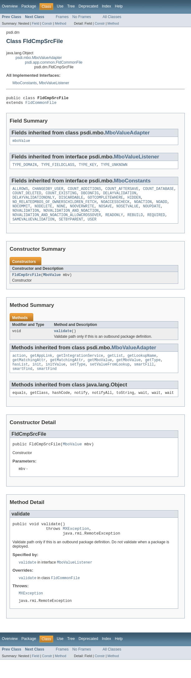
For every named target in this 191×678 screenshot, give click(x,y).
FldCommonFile (41, 104)
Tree (71, 6)
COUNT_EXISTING (61, 197)
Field (35, 23)
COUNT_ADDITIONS (84, 192)
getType (153, 370)
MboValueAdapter (127, 135)
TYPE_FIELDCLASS (57, 167)
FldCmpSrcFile (26, 283)
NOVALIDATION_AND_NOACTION (71, 217)
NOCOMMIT (21, 212)
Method (60, 23)
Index (106, 6)
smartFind (22, 380)
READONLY (114, 222)
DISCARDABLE (71, 202)
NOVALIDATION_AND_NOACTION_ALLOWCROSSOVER (56, 222)
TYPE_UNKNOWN (114, 167)
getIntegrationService (80, 365)
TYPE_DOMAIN (24, 167)
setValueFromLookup (110, 375)
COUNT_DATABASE (158, 192)
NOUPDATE (152, 212)
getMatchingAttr (29, 370)
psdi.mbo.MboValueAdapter (39, 58)
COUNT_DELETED (26, 197)
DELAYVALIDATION (119, 197)
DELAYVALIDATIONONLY (33, 202)
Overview (10, 6)
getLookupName (142, 365)
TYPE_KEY (87, 167)
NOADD (161, 207)
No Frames (81, 17)
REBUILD (135, 222)
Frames (62, 17)
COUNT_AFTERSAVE (122, 192)
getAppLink (41, 365)
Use (60, 6)
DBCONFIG (90, 197)
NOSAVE (105, 212)
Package (28, 6)
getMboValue (100, 370)
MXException (76, 544)
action (19, 365)
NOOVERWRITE (82, 212)
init (36, 375)
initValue (56, 375)
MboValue (52, 283)
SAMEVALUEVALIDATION (33, 227)
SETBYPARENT (71, 227)
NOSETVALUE (127, 212)
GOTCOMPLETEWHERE (105, 202)
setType (78, 375)
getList (115, 365)
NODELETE (43, 212)
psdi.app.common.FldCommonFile (53, 62)
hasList (20, 375)
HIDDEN (134, 202)
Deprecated (88, 6)
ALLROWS (20, 192)
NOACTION (143, 207)
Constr (47, 23)
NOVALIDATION (25, 217)
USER (92, 227)
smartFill (144, 375)
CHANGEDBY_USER (47, 192)
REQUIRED (156, 222)
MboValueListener (54, 83)
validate (63, 340)
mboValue (21, 143)
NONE (61, 212)
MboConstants (24, 83)
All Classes (112, 17)
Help (119, 6)
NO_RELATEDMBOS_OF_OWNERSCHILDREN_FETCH (54, 207)
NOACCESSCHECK (115, 207)
